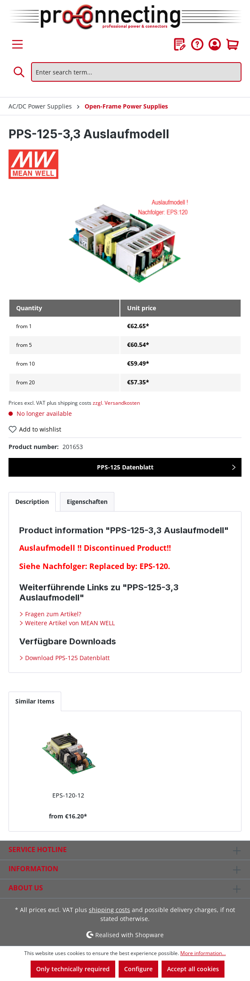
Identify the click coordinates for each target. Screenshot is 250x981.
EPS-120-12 (68, 795)
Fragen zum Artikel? (52, 614)
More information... (203, 953)
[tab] (32, 501)
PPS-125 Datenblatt (125, 467)
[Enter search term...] (136, 72)
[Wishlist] (180, 44)
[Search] (19, 72)
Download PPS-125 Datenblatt (66, 658)
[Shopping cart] (232, 44)
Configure (138, 969)
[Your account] (215, 44)
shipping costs (109, 910)
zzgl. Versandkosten (116, 402)
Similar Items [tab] (34, 701)
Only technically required (73, 969)
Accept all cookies (193, 969)
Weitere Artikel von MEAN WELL (69, 623)
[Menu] (17, 44)
